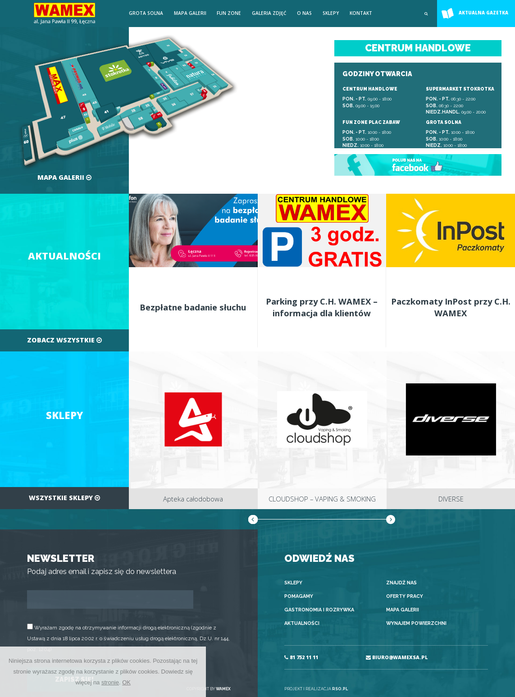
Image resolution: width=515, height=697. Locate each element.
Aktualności (301, 623)
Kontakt (361, 13)
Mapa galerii (190, 13)
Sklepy (331, 13)
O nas (304, 13)
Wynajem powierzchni (416, 623)
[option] (193, 430)
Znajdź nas (401, 583)
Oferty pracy (404, 596)
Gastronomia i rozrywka (319, 610)
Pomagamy (298, 596)
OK (126, 682)
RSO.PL (340, 689)
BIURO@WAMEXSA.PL (397, 657)
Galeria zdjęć (269, 13)
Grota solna (146, 13)
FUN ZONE (229, 13)
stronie (110, 682)
